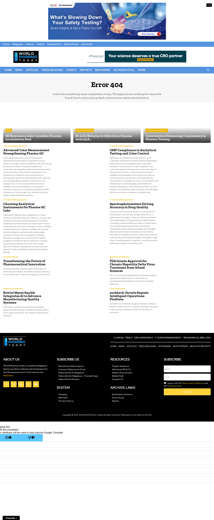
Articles (32, 70)
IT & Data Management (157, 130)
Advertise (87, 44)
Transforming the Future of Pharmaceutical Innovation (24, 262)
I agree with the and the (186, 384)
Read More (8, 375)
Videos (30, 44)
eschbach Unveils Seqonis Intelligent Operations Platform (129, 296)
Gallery (40, 44)
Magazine (17, 44)
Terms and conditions (193, 383)
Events (71, 70)
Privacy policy (174, 385)
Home (6, 44)
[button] (208, 70)
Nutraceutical (124, 70)
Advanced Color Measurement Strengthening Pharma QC (26, 151)
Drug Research (10, 257)
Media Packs (71, 44)
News (19, 70)
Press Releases (52, 70)
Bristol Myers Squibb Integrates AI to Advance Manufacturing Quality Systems (22, 297)
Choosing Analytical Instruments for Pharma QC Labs (24, 207)
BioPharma (102, 70)
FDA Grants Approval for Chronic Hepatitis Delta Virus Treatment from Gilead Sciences (132, 266)
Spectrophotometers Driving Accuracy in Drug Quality (132, 205)
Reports (86, 70)
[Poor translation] (31, 437)
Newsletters (54, 44)
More (141, 70)
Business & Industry (84, 130)
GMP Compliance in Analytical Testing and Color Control (133, 151)
